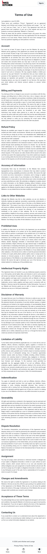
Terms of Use (28, 546)
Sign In (41, 3)
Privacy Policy (18, 546)
